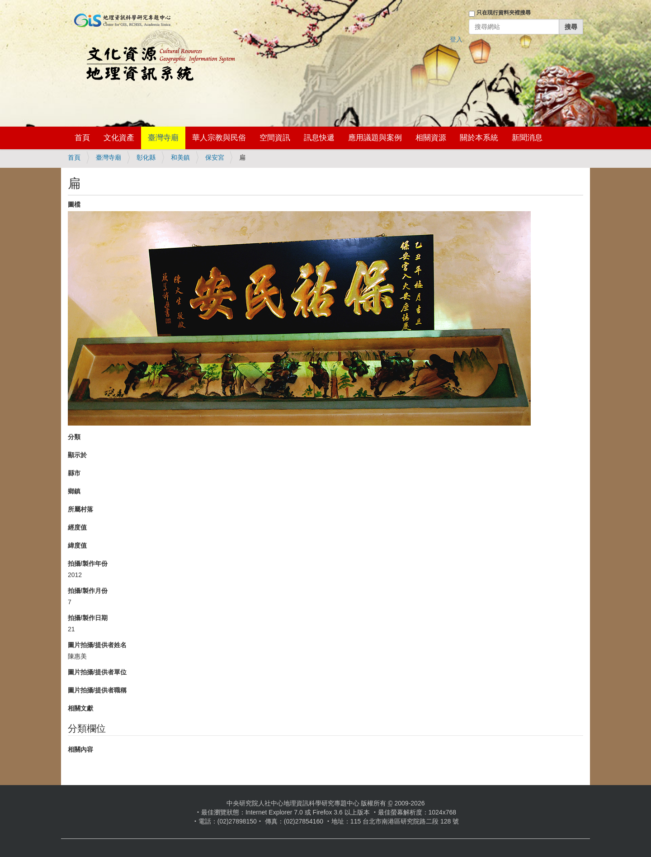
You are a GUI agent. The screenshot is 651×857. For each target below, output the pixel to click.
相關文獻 (80, 708)
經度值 (77, 527)
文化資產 (119, 137)
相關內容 (80, 749)
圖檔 (74, 204)
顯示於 (77, 455)
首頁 (82, 137)
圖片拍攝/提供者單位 (97, 672)
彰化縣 (146, 157)
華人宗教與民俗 (219, 137)
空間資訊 (274, 137)
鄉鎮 (74, 491)
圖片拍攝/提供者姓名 (97, 645)
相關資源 (430, 137)
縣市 (74, 473)
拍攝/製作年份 (88, 563)
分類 (74, 436)
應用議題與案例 (375, 137)
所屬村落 (80, 509)
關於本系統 (479, 137)
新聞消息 (527, 137)
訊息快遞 (319, 137)
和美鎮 (180, 157)
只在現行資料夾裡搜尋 (503, 12)
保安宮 (214, 157)
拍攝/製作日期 (88, 617)
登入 (456, 39)
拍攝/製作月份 (88, 590)
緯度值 (77, 545)
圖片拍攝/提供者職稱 (97, 690)
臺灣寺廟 (163, 137)
